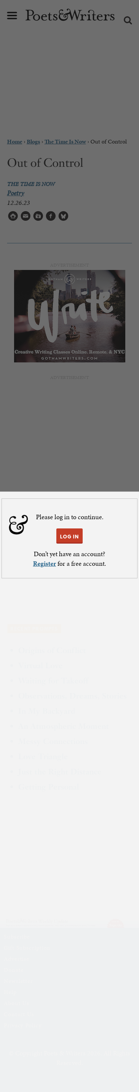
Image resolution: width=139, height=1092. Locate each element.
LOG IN (69, 536)
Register (44, 563)
